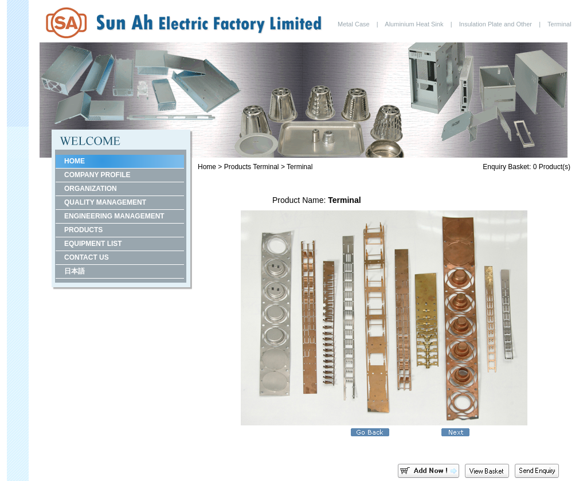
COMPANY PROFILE (97, 175)
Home (207, 167)
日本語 (74, 271)
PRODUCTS (83, 230)
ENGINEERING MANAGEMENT (114, 216)
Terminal (266, 167)
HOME (74, 161)
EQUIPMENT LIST (93, 244)
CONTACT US (86, 257)
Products (237, 167)
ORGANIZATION (90, 189)
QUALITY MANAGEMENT (105, 202)
